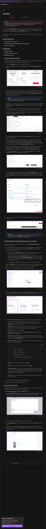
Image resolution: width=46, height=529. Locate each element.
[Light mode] (44, 1)
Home (4, 10)
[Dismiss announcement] (22, 519)
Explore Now (12, 525)
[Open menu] (43, 4)
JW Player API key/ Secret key (11, 53)
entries (36, 30)
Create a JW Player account (10, 41)
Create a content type (11, 391)
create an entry (11, 423)
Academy (37, 1)
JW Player (13, 64)
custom (9, 324)
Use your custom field (9, 45)
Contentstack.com (31, 1)
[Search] (40, 4)
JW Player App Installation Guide (11, 25)
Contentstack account (9, 55)
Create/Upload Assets (27, 257)
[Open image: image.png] (24, 78)
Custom (23, 391)
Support (29, 247)
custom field (12, 28)
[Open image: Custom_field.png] (24, 305)
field (14, 30)
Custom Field (25, 144)
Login (41, 1)
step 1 (28, 362)
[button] (42, 345)
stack (12, 262)
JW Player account (8, 51)
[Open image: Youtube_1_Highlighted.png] (24, 279)
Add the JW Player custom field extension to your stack (16, 43)
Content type (22, 30)
